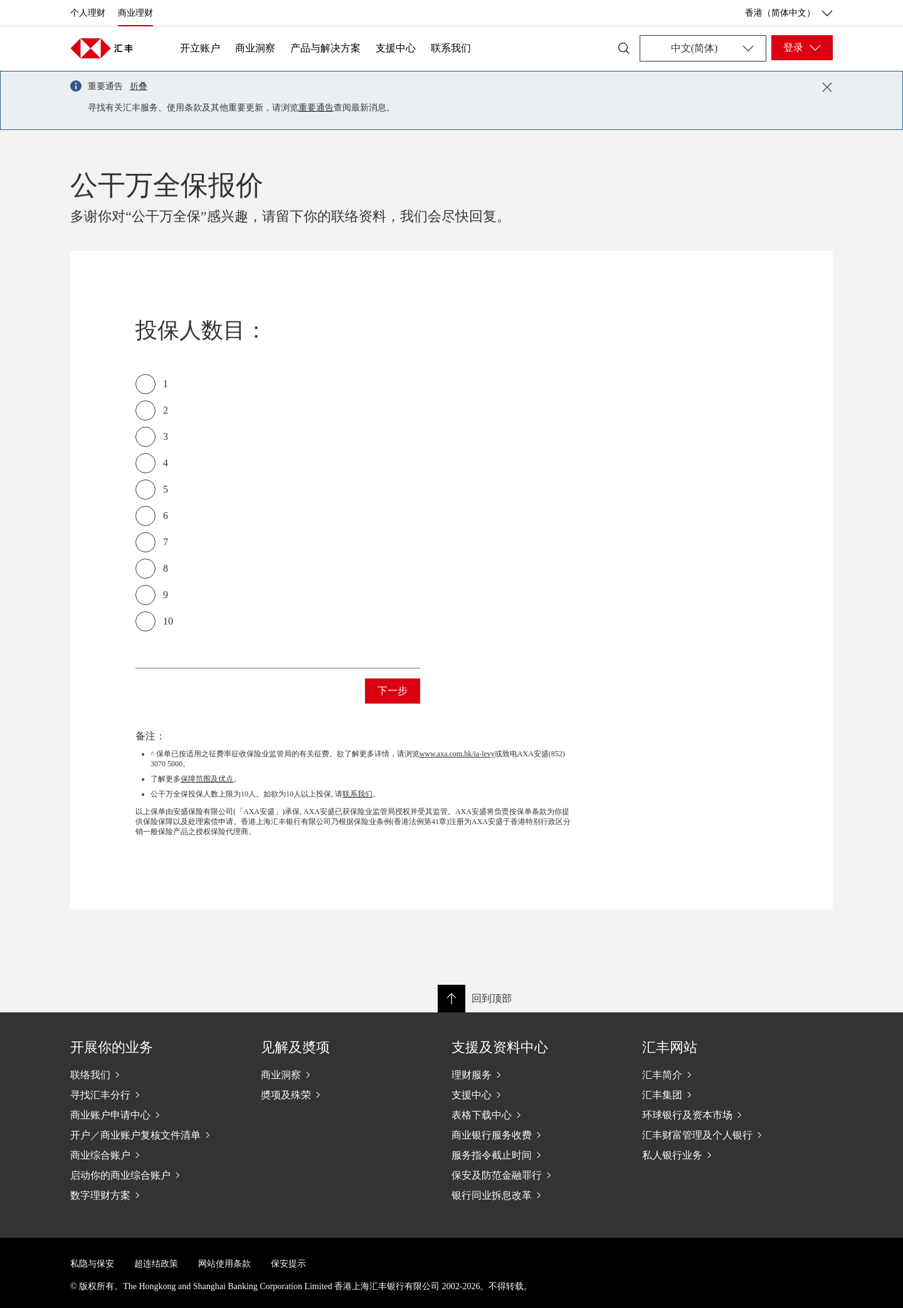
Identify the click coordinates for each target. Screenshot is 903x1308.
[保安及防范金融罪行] (537, 1174)
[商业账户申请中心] (155, 1114)
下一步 (393, 690)
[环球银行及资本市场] (727, 1114)
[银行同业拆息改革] (537, 1195)
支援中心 (396, 48)
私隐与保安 (92, 1263)
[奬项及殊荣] (346, 1094)
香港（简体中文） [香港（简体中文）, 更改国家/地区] (789, 13)
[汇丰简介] (727, 1074)
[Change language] (703, 48)
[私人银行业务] (727, 1154)
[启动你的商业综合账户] (155, 1174)
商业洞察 (255, 48)
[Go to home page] (101, 48)
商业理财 (135, 13)
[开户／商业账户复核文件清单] (155, 1134)
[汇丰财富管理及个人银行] (727, 1134)
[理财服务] (537, 1074)
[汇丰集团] (727, 1094)
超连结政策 (156, 1263)
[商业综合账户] (155, 1154)
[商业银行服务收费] (537, 1134)
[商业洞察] (346, 1074)
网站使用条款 (224, 1263)
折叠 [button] (138, 86)
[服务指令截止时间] (537, 1154)
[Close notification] (827, 87)
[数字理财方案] (155, 1195)
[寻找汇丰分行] (155, 1094)
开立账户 (200, 48)
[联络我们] (155, 1074)
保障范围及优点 (207, 779)
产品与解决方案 (325, 48)
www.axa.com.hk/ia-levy (457, 753)
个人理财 (87, 13)
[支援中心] (537, 1094)
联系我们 (451, 48)
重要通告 (316, 107)
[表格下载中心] (537, 1114)
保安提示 (288, 1263)
